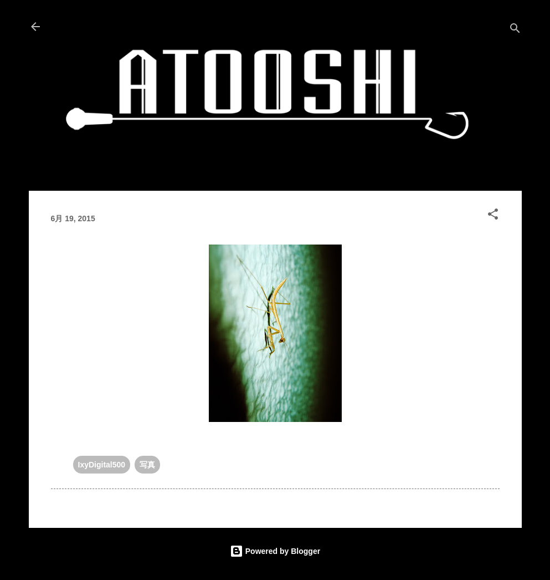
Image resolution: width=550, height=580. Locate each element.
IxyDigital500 (102, 464)
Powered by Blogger (275, 551)
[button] (493, 216)
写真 (147, 464)
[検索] (515, 30)
